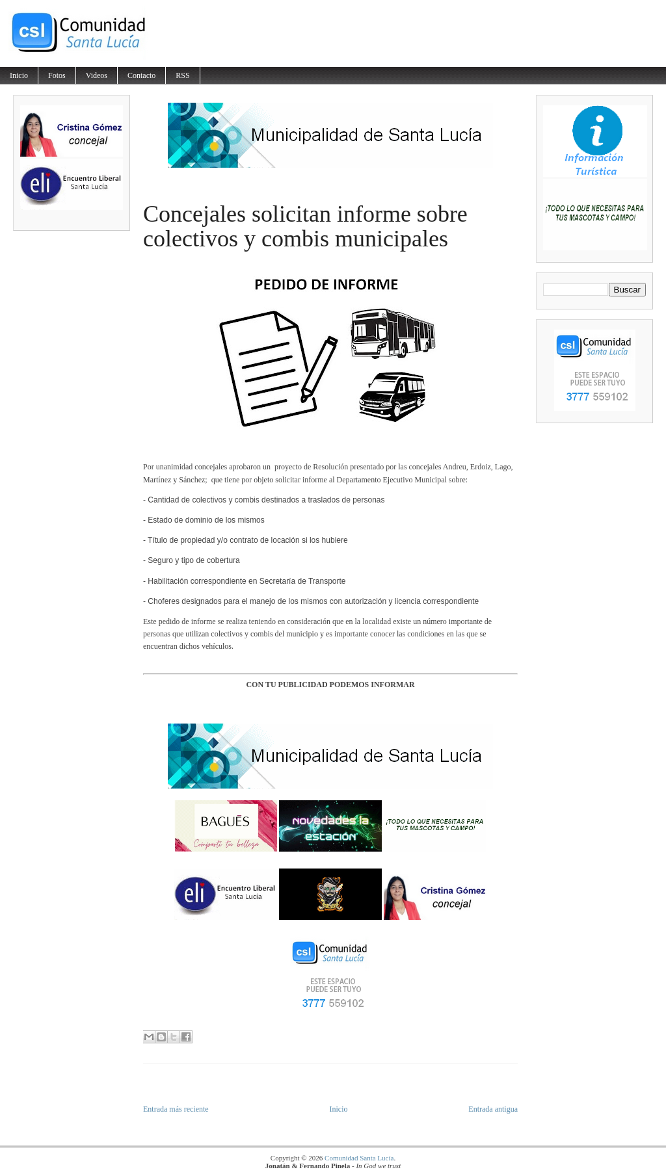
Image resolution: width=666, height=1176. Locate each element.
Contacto (141, 75)
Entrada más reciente (176, 1109)
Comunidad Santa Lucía (359, 1158)
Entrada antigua (493, 1109)
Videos (96, 75)
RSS (182, 75)
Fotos (57, 75)
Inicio (19, 75)
